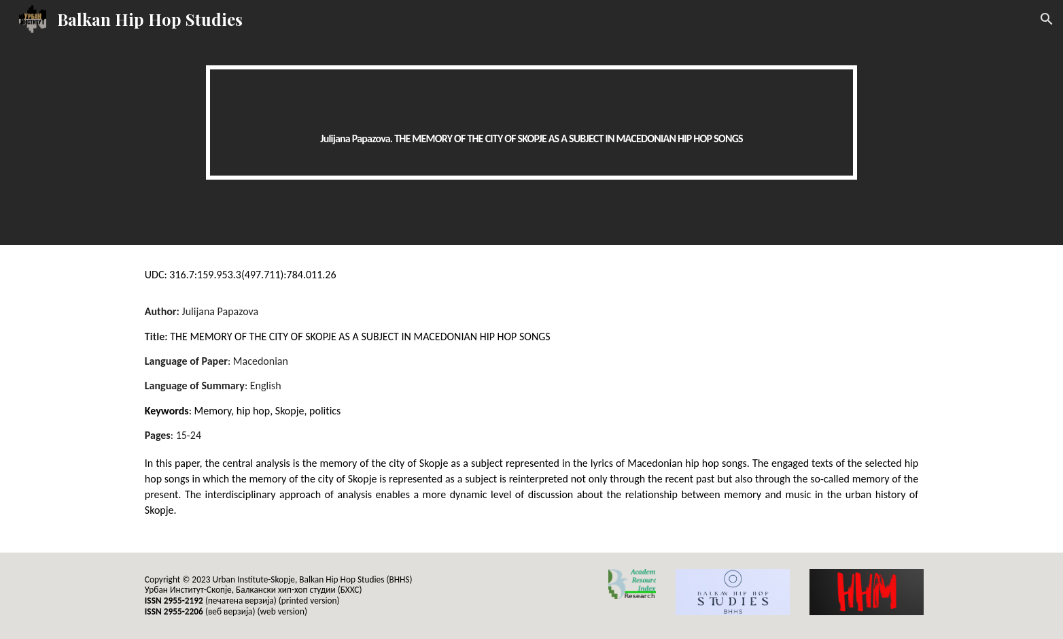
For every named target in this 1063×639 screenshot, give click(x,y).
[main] (531, 122)
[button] (1046, 19)
